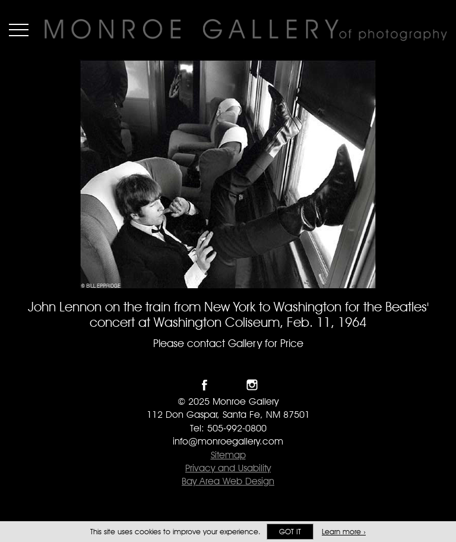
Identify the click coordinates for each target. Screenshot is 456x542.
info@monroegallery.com (228, 441)
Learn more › (344, 531)
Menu (18, 30)
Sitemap (228, 455)
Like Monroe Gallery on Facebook (204, 384)
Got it (290, 531)
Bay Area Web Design (228, 481)
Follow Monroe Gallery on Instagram (252, 384)
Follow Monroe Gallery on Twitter (228, 384)
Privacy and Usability (228, 468)
